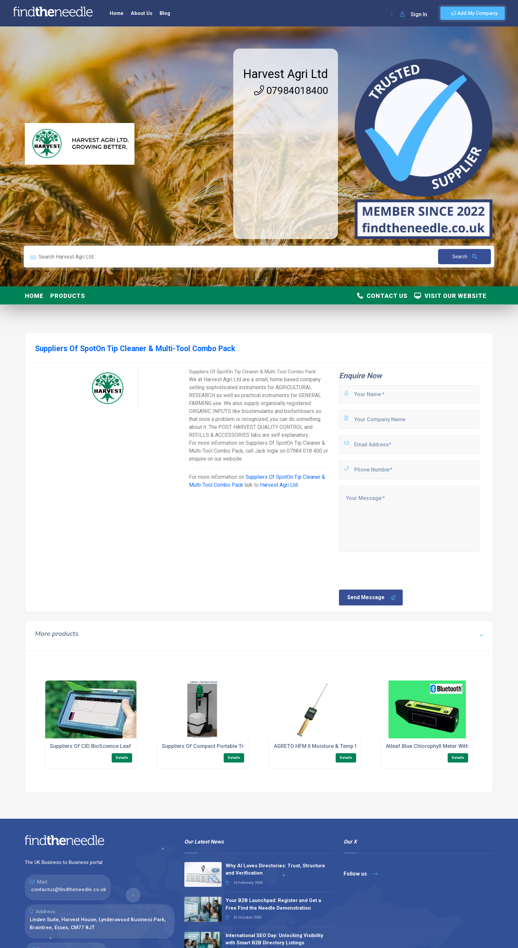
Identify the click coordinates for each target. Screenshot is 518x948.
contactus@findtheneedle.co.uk (68, 889)
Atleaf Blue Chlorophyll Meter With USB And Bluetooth (451, 746)
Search (464, 257)
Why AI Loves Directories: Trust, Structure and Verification (275, 869)
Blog (165, 13)
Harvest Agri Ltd (285, 74)
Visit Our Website (450, 295)
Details (122, 758)
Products (67, 295)
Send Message (371, 597)
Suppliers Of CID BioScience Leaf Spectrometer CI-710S (118, 746)
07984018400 (291, 90)
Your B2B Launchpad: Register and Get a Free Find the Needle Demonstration (273, 904)
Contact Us (382, 295)
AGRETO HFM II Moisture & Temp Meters (323, 746)
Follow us (361, 874)
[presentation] (388, 570)
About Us (141, 13)
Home (117, 13)
